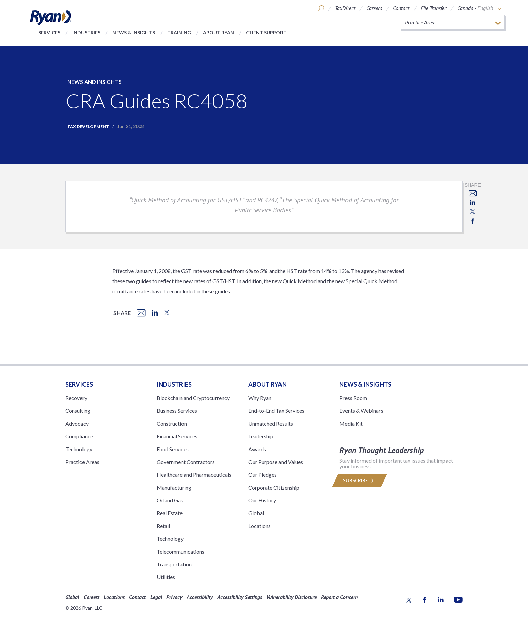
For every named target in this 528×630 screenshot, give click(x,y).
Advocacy (77, 423)
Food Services (173, 449)
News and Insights (94, 81)
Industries (86, 32)
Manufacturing (174, 487)
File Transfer (433, 8)
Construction (172, 423)
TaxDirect (345, 8)
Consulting (77, 410)
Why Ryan (259, 398)
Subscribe (359, 480)
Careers (374, 8)
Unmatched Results (270, 423)
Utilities (166, 577)
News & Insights (133, 32)
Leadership (260, 436)
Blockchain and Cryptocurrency (193, 398)
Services (49, 32)
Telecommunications (180, 551)
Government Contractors (186, 462)
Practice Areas (82, 462)
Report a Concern (339, 597)
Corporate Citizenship (273, 487)
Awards (257, 449)
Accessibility (200, 597)
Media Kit (351, 423)
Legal (156, 597)
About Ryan (218, 32)
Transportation (174, 564)
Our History (262, 500)
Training (179, 32)
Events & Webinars (361, 410)
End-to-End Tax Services (276, 410)
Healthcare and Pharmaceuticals (194, 474)
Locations (259, 526)
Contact (401, 8)
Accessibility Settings (239, 597)
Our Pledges (262, 474)
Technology (78, 449)
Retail (163, 526)
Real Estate (170, 513)
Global (256, 513)
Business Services (177, 410)
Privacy (174, 597)
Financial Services (177, 436)
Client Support (266, 32)
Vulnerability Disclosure (291, 597)
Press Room (353, 398)
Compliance (79, 436)
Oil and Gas (170, 500)
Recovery (76, 398)
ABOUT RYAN (267, 384)
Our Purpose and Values (275, 462)
